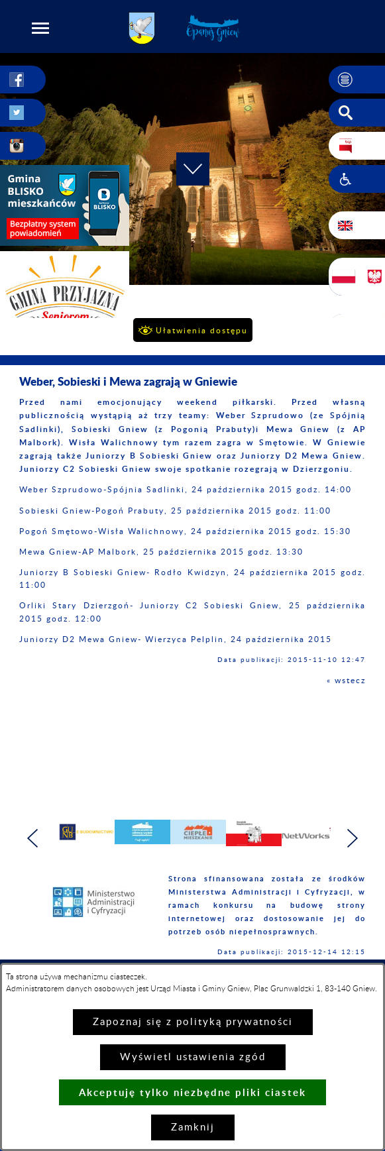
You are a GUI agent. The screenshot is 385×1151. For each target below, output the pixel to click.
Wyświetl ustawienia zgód (193, 1057)
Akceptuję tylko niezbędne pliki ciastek (192, 1092)
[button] (40, 27)
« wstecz (346, 681)
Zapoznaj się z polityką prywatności (193, 1022)
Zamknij (193, 1127)
